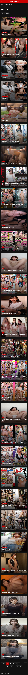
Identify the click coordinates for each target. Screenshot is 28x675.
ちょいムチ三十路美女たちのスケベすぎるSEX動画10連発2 (14, 398)
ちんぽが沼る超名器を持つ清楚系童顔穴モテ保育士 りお (14, 420)
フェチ (3, 225)
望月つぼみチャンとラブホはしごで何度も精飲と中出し (14, 205)
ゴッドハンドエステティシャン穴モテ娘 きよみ (12, 270)
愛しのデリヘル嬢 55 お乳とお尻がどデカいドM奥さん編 (13, 505)
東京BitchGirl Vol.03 (6, 463)
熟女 (3, 181)
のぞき (3, 161)
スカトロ (3, 526)
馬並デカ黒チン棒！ (6, 485)
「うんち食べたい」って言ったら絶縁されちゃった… (13, 528)
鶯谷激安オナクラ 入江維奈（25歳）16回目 (11, 163)
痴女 (3, 440)
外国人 (3, 483)
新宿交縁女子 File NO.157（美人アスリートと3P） (13, 313)
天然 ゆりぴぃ (5, 120)
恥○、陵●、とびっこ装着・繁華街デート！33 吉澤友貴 (13, 377)
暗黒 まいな (4, 77)
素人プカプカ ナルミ (6, 549)
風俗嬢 (5, 503)
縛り (4, 354)
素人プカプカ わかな (6, 34)
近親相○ (6, 288)
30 (11, 666)
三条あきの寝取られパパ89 (8, 227)
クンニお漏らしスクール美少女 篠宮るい (11, 141)
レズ (3, 247)
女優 (3, 202)
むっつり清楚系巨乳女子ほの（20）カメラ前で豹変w (14, 334)
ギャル (3, 32)
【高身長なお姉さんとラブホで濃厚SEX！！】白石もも (13, 55)
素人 (5, 32)
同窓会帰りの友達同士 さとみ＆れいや (10, 613)
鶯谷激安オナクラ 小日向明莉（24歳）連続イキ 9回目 (14, 571)
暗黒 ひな (4, 98)
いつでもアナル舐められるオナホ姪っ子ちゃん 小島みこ (14, 291)
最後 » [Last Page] (20, 666)
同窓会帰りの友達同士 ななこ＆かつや (10, 635)
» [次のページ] (17, 666)
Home (2, 4)
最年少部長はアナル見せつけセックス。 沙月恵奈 (13, 442)
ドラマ (3, 288)
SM (2, 354)
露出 (3, 118)
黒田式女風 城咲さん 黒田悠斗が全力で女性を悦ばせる (13, 183)
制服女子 (3, 139)
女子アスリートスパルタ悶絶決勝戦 (10, 356)
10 (25, 664)
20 (7, 666)
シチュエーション (4, 75)
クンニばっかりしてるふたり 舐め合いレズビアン (13, 249)
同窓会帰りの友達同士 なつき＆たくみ (10, 656)
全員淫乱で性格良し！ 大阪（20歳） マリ (11, 592)
